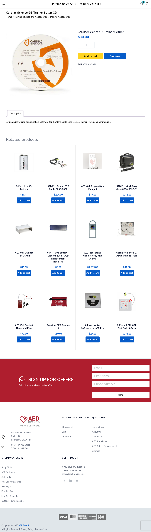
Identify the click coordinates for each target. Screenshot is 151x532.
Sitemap (96, 447)
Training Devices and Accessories (30, 17)
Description (15, 113)
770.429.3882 (17, 444)
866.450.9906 (17, 440)
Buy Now (115, 56)
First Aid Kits (7, 487)
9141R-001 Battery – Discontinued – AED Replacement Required (58, 253)
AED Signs (6, 482)
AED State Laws (99, 437)
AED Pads (6, 473)
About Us (96, 427)
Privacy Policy (27, 525)
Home (9, 17)
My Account (67, 423)
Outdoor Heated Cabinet (12, 497)
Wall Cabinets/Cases (11, 477)
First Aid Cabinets (9, 492)
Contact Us (97, 432)
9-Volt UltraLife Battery (24, 184)
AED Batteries (8, 468)
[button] (141, 4)
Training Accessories (60, 17)
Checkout (66, 432)
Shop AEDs (6, 463)
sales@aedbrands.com (73, 470)
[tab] (15, 113)
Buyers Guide (98, 423)
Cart (64, 427)
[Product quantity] (86, 45)
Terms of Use (41, 525)
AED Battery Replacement (104, 442)
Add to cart (90, 56)
